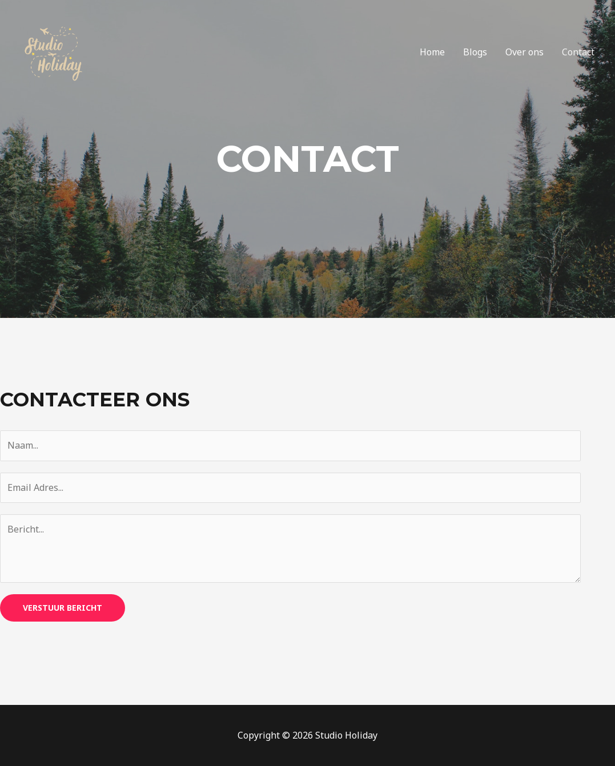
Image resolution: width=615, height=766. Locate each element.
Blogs (475, 52)
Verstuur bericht (62, 607)
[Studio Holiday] (54, 51)
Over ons (524, 52)
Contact (578, 52)
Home (432, 52)
